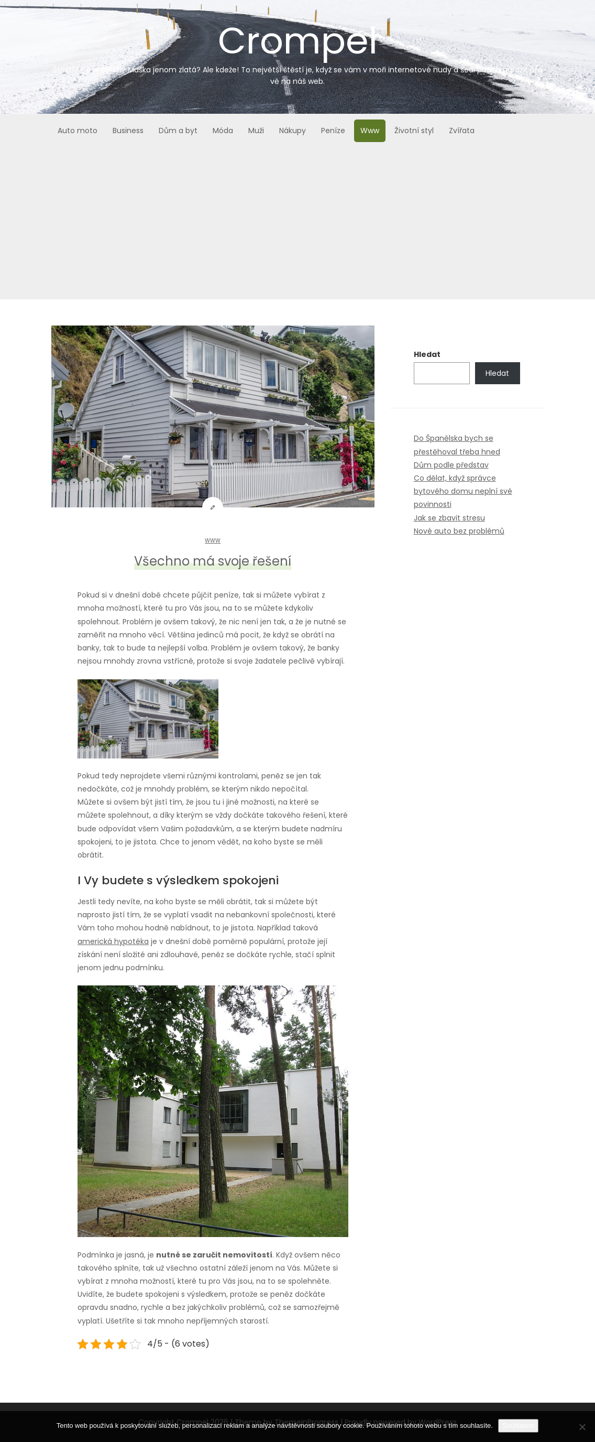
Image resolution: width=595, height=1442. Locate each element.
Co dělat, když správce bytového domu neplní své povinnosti (463, 491)
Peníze (333, 130)
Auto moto (77, 130)
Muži (256, 130)
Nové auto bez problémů (459, 531)
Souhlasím (518, 1425)
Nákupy (292, 130)
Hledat (427, 354)
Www (369, 130)
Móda (223, 130)
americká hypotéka (113, 941)
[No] (582, 1427)
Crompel (297, 51)
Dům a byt (178, 130)
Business (128, 130)
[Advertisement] (297, 226)
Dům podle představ (451, 465)
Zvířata (462, 130)
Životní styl (414, 130)
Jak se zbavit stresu (449, 518)
